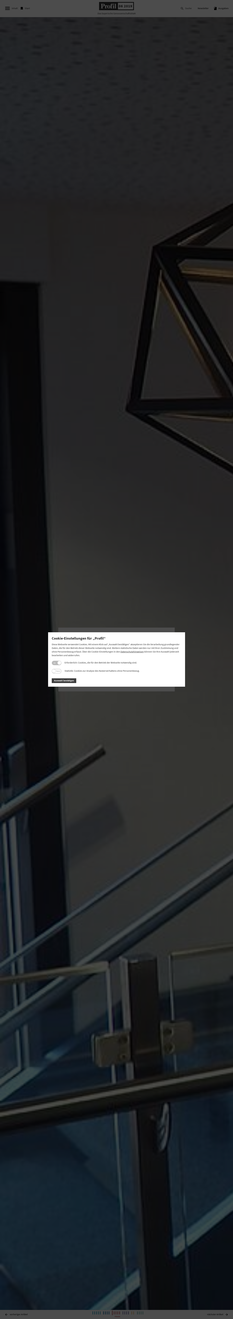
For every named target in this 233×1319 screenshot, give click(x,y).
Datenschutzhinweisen (132, 651)
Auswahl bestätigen (64, 680)
